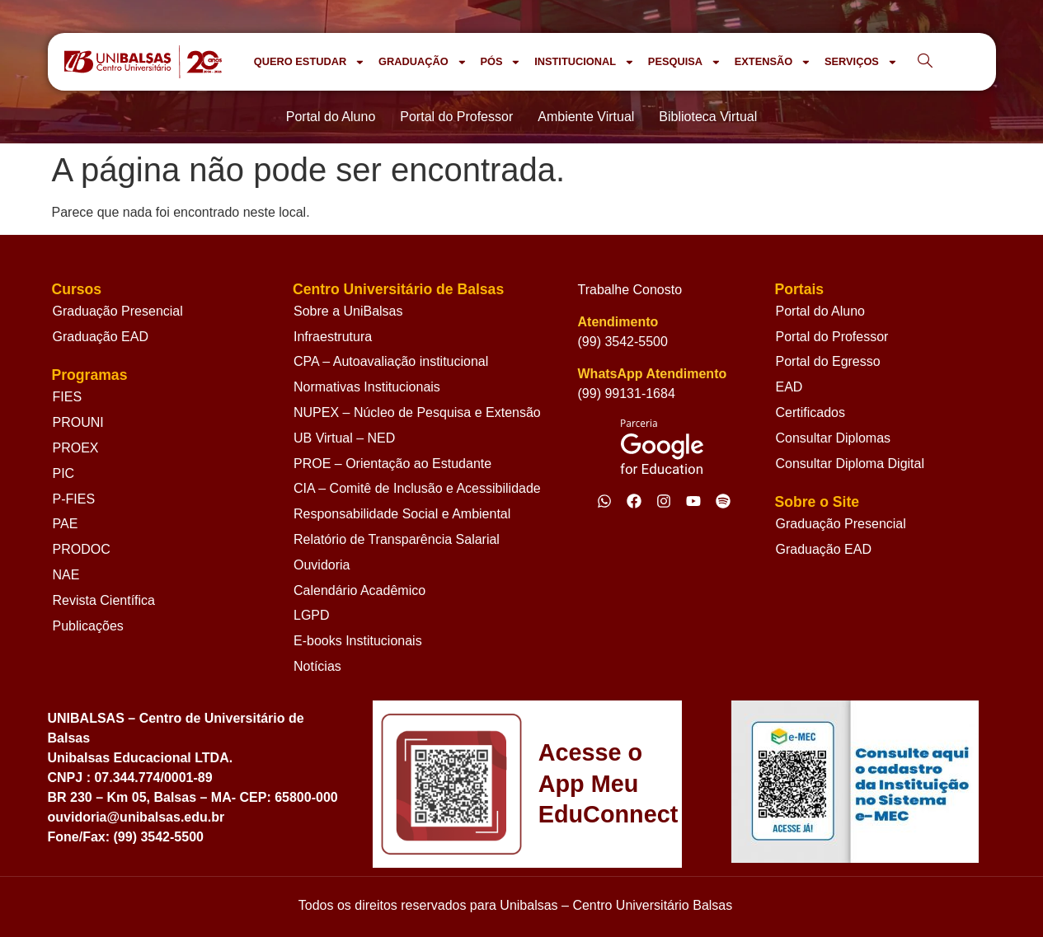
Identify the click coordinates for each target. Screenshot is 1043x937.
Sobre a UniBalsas (348, 311)
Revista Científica (104, 600)
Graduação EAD (101, 337)
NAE (66, 575)
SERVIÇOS (861, 62)
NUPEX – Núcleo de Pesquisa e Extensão (417, 412)
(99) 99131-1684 (626, 394)
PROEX (76, 448)
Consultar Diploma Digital (849, 464)
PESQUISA (684, 62)
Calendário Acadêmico (359, 590)
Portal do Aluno (820, 311)
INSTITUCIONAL (584, 62)
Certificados (809, 412)
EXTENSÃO (773, 62)
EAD (788, 387)
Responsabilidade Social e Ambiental (402, 514)
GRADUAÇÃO (422, 62)
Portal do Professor (831, 337)
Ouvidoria (322, 565)
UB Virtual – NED (344, 438)
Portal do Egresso (827, 361)
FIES (67, 397)
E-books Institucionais (358, 641)
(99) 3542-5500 (623, 342)
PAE (65, 524)
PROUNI (78, 422)
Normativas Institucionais (367, 387)
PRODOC (81, 549)
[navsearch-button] (925, 61)
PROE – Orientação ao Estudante (392, 464)
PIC (64, 473)
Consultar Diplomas (832, 438)
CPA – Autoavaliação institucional (391, 361)
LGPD (312, 615)
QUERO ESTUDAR (309, 62)
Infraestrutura (333, 337)
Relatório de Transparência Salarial (397, 539)
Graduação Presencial (118, 311)
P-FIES (74, 499)
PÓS (500, 62)
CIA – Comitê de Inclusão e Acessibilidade (417, 488)
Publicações (88, 626)
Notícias (317, 666)
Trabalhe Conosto (630, 290)
